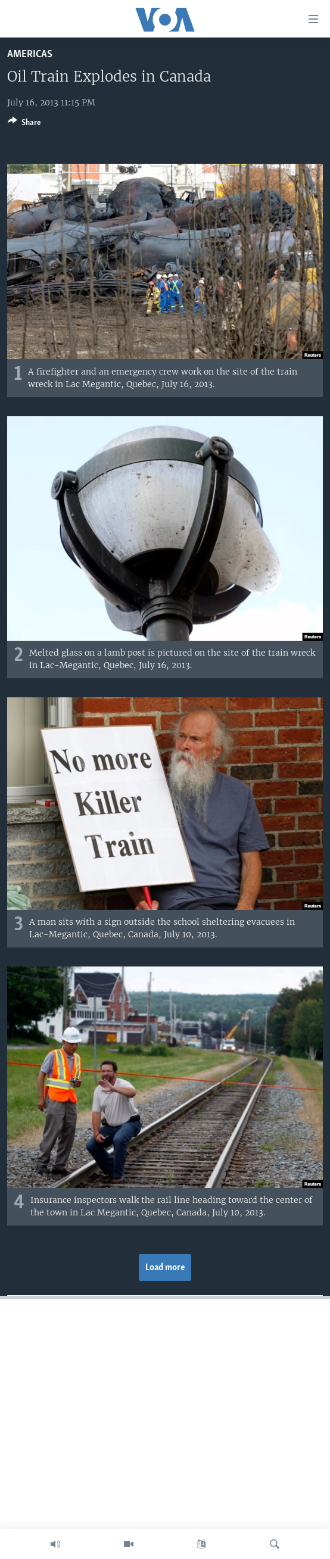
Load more (165, 1268)
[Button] (24, 124)
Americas (29, 54)
